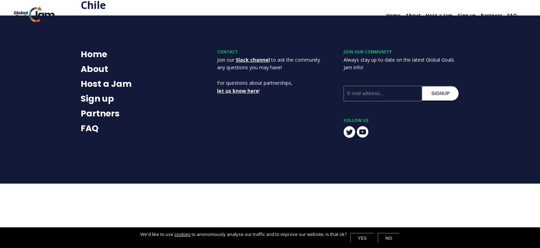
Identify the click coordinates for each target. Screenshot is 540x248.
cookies (182, 234)
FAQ (512, 15)
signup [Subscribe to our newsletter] (440, 93)
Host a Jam (439, 15)
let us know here (238, 90)
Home (393, 15)
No (388, 238)
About (413, 15)
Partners (491, 15)
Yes (362, 238)
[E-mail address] (382, 93)
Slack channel (253, 59)
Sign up (467, 15)
